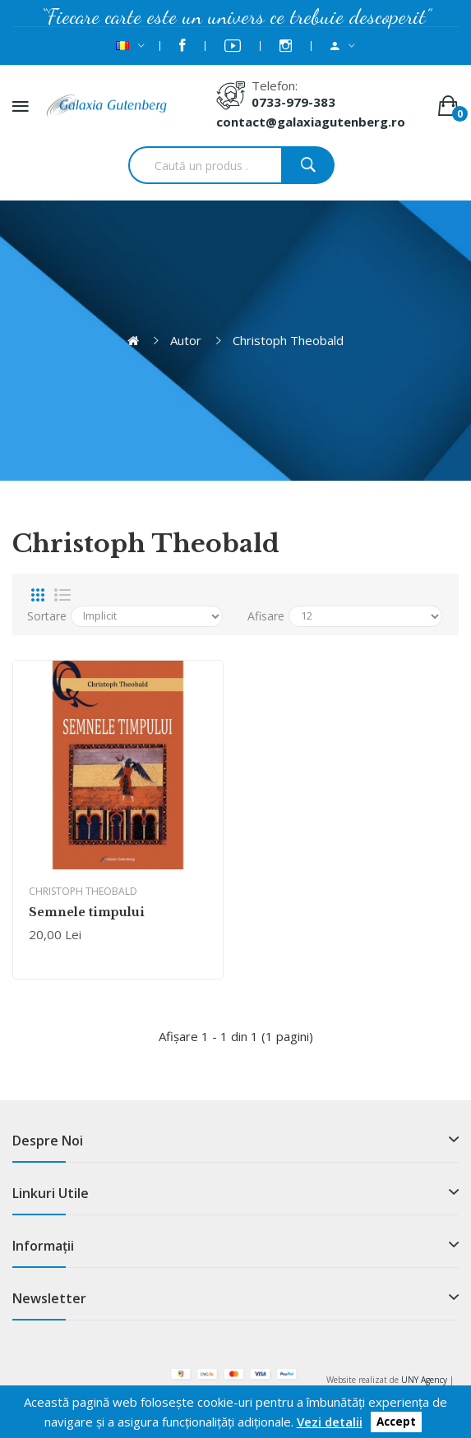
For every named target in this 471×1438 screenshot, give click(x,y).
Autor (185, 340)
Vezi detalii (329, 1421)
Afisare (265, 616)
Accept (396, 1422)
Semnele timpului (87, 912)
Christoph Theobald (288, 340)
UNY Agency (424, 1379)
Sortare (47, 616)
